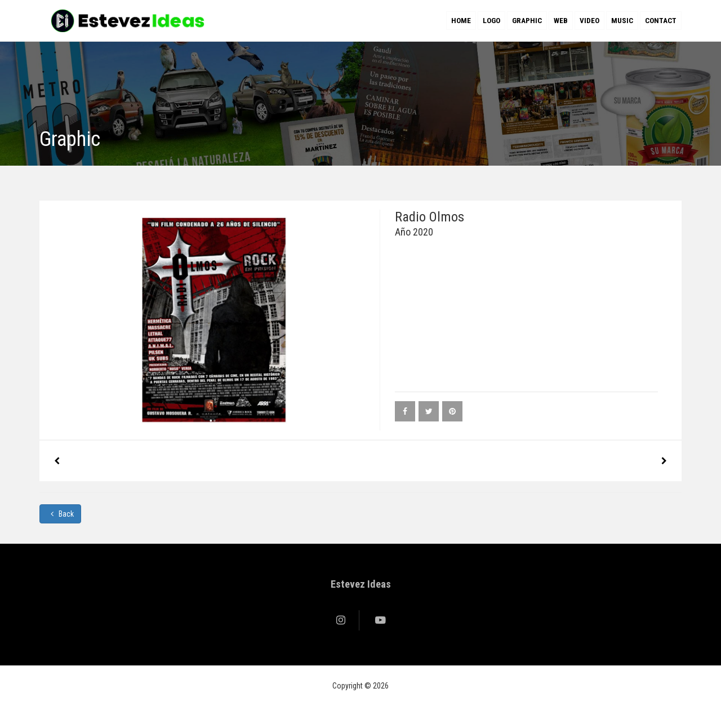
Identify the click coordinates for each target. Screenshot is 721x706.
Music (622, 20)
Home (461, 20)
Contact (661, 20)
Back (60, 513)
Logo (491, 20)
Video (589, 20)
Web (561, 20)
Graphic (527, 20)
